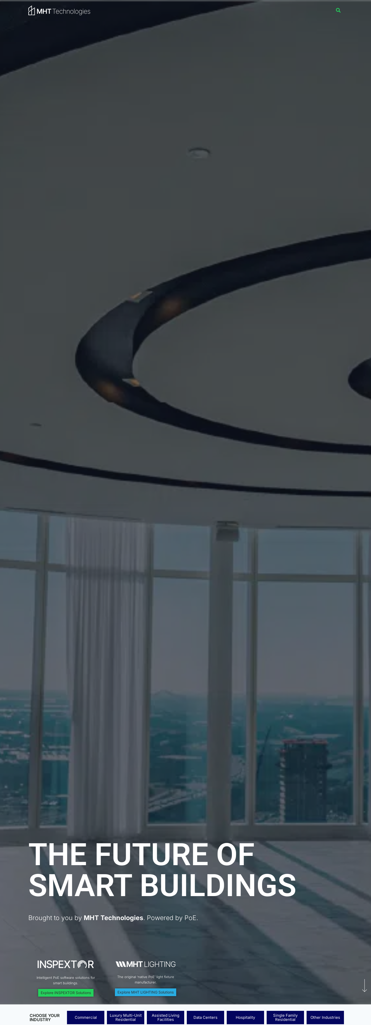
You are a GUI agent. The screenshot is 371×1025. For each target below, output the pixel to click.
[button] (338, 10)
